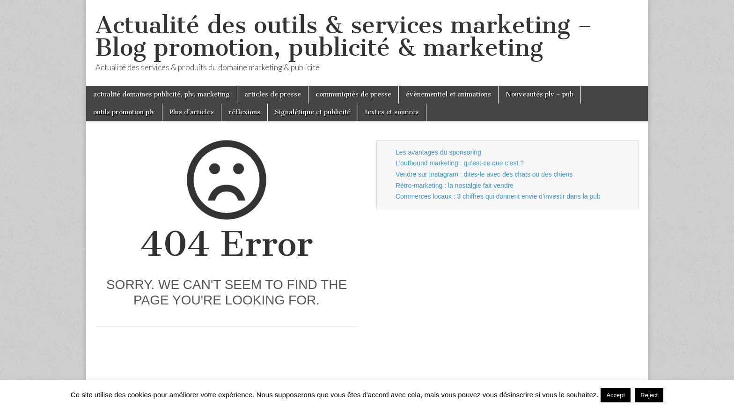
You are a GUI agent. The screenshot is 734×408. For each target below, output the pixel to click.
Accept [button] (615, 395)
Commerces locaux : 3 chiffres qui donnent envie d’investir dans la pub (498, 196)
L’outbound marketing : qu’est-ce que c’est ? (460, 163)
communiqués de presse (353, 94)
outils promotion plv (124, 112)
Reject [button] (649, 395)
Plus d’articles (191, 112)
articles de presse (272, 94)
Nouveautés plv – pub (539, 94)
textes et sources (392, 112)
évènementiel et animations (448, 94)
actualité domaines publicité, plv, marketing (161, 94)
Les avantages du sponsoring (438, 152)
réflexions (244, 112)
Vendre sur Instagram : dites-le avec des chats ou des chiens (484, 174)
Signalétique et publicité (313, 112)
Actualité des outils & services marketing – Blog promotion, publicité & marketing (343, 36)
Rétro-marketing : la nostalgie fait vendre (455, 185)
